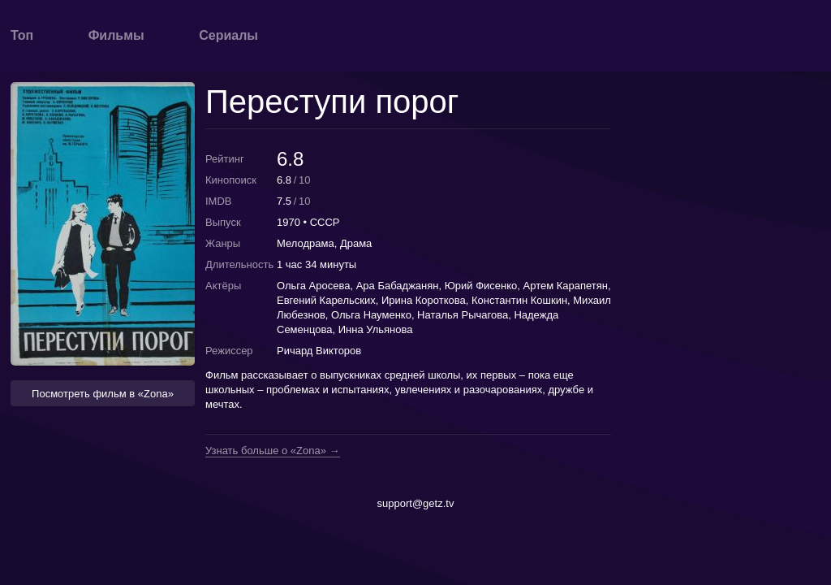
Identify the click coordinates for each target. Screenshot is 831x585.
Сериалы (228, 35)
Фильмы (116, 35)
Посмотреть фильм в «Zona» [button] (103, 394)
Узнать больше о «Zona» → (272, 451)
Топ (22, 35)
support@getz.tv (415, 503)
